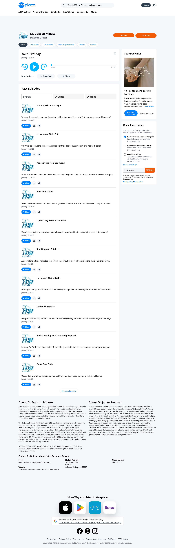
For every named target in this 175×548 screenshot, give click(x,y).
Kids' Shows (68, 12)
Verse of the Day (40, 12)
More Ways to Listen (66, 45)
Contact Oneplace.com (96, 539)
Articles (82, 45)
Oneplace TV (82, 12)
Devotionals (48, 45)
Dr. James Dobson (38, 37)
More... (94, 12)
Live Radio (55, 12)
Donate (146, 35)
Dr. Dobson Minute (42, 33)
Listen (23, 45)
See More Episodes (69, 391)
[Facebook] (80, 531)
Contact (93, 45)
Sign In (146, 5)
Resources (35, 45)
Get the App (52, 539)
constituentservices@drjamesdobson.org (34, 462)
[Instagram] (95, 531)
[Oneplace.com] (26, 5)
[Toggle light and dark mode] (154, 5)
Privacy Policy (65, 539)
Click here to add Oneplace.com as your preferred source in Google (90, 522)
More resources (147, 113)
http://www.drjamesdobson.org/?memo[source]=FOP (38, 469)
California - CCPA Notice (118, 539)
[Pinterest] (87, 531)
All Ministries (24, 12)
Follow (124, 35)
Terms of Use (78, 539)
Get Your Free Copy (131, 113)
